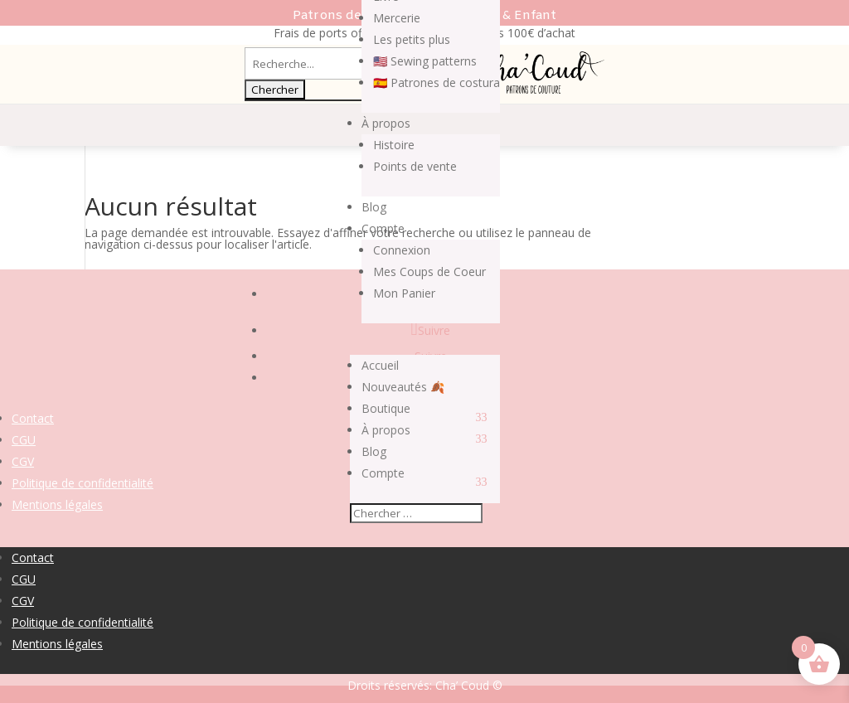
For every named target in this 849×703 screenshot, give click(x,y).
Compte (383, 228)
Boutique (385, 408)
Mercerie (396, 18)
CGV (23, 461)
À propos (385, 123)
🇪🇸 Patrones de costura (436, 82)
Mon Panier (404, 293)
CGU (24, 440)
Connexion (401, 250)
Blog (373, 207)
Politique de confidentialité (82, 483)
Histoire (394, 145)
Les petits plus (411, 39)
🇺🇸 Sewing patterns (425, 61)
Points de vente (415, 166)
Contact (33, 418)
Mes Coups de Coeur (429, 271)
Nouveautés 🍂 (402, 387)
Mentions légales (57, 504)
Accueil (380, 365)
